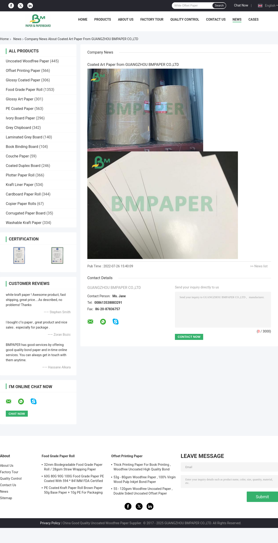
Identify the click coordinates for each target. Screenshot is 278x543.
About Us (125, 19)
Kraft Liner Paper (19, 184)
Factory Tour (152, 19)
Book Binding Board (22, 146)
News (237, 19)
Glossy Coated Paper (23, 80)
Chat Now (241, 5)
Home (82, 19)
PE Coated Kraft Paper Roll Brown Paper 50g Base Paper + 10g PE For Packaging (73, 490)
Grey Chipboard (18, 127)
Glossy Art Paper (19, 99)
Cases (253, 19)
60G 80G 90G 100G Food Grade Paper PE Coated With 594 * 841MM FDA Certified (74, 478)
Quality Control (185, 19)
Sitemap (6, 498)
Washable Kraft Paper (23, 222)
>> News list (259, 266)
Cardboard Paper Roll (23, 194)
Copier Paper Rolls (21, 203)
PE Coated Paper (20, 108)
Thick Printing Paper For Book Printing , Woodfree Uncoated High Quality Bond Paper (142, 468)
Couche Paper (17, 156)
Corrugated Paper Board (25, 213)
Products (102, 19)
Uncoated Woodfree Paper (27, 61)
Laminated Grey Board (24, 137)
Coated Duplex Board (23, 165)
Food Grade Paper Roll (24, 89)
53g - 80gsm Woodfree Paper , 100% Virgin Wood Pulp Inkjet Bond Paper (145, 479)
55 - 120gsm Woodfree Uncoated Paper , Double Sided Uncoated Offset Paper (143, 491)
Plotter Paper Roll (20, 175)
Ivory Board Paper (20, 118)
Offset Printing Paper (23, 70)
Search (219, 5)
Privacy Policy (50, 523)
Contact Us (215, 19)
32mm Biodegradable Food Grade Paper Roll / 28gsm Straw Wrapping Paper (73, 467)
